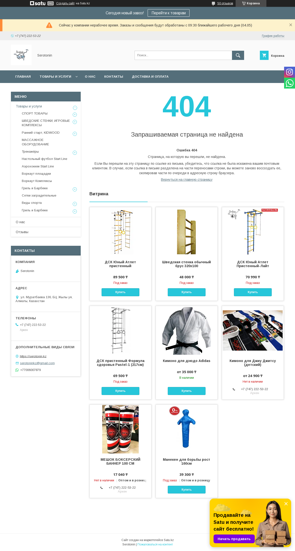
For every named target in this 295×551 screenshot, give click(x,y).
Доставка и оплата (150, 76)
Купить (120, 292)
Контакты (113, 76)
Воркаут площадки (36, 173)
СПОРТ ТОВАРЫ (35, 113)
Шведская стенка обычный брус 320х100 (186, 264)
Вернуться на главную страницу (187, 179)
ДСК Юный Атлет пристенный (120, 264)
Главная (23, 76)
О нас (90, 76)
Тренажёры (30, 151)
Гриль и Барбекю (35, 188)
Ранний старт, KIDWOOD (41, 132)
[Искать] (238, 55)
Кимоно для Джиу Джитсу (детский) (253, 363)
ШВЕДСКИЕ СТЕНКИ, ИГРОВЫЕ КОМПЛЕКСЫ (46, 123)
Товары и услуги (55, 76)
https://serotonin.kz (33, 356)
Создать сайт (65, 3)
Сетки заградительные (39, 195)
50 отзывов (225, 3)
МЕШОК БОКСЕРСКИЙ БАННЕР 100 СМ (120, 461)
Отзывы (22, 232)
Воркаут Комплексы (37, 181)
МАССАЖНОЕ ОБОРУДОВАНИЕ (35, 142)
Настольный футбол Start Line (44, 159)
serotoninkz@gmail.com (37, 363)
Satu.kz (169, 540)
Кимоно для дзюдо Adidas (186, 361)
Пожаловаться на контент (155, 544)
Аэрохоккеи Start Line (38, 166)
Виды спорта (32, 203)
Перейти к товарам (168, 13)
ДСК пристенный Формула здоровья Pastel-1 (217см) (120, 363)
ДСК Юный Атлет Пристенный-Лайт (253, 264)
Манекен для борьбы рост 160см (186, 461)
